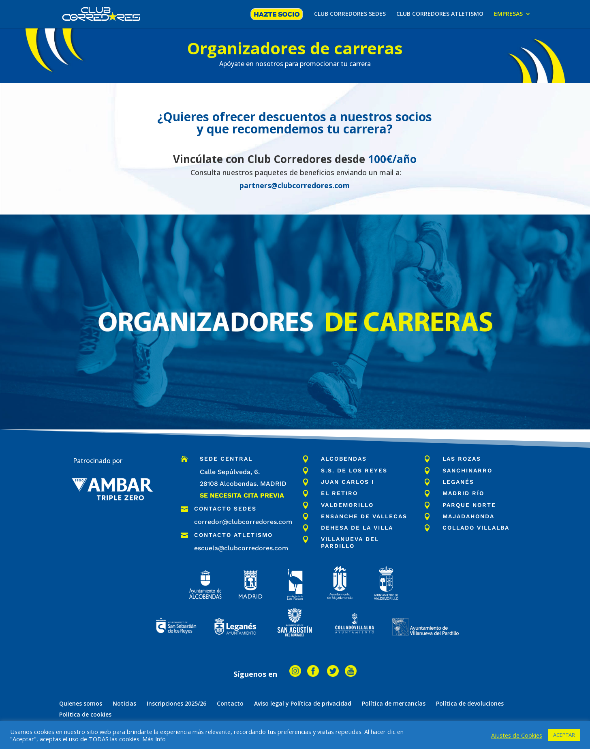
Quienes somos (80, 703)
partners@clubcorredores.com (294, 185)
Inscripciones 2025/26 (176, 703)
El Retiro (339, 493)
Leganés (458, 482)
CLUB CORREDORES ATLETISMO (439, 14)
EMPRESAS (508, 14)
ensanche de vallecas (364, 516)
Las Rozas (461, 458)
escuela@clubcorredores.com (241, 548)
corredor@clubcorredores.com (243, 522)
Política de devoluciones (470, 703)
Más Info (154, 739)
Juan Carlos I (347, 482)
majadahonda (468, 516)
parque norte (469, 505)
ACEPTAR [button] (564, 734)
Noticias (124, 703)
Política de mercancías (393, 703)
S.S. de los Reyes (354, 470)
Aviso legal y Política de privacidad (302, 703)
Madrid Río (463, 493)
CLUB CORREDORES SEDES (350, 14)
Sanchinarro (467, 470)
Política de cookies (85, 714)
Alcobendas (344, 458)
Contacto (230, 703)
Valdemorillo (347, 505)
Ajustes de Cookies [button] (516, 735)
